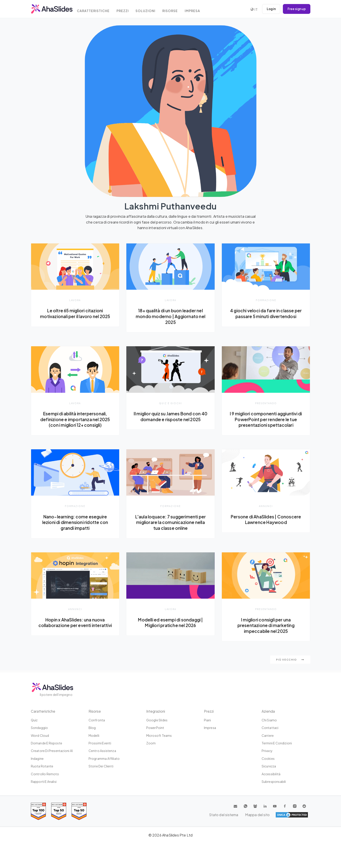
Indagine (37, 758)
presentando (266, 403)
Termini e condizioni (277, 743)
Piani (207, 720)
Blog (92, 728)
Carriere (268, 735)
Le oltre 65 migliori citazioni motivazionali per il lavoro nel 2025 (75, 316)
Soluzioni (151, 9)
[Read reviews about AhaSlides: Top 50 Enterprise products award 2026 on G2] (79, 811)
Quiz (34, 720)
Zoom (151, 743)
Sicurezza (269, 766)
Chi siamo (269, 720)
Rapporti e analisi (44, 781)
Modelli (94, 735)
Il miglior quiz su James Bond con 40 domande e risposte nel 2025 (170, 416)
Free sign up (296, 9)
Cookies (268, 758)
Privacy (267, 751)
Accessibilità (271, 774)
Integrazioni (156, 711)
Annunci (266, 506)
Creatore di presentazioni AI (52, 751)
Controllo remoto (45, 774)
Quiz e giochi (170, 403)
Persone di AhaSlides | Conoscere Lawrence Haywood (266, 520)
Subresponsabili (274, 781)
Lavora (75, 300)
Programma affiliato (104, 758)
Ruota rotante (42, 766)
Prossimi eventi (100, 743)
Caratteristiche (96, 9)
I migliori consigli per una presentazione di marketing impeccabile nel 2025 (265, 625)
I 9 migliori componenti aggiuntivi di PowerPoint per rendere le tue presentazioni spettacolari (266, 419)
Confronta (97, 720)
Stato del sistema (264, 815)
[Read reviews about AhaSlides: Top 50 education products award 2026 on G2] (58, 811)
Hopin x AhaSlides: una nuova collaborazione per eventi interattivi (75, 625)
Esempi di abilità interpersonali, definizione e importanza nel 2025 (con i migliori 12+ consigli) (75, 419)
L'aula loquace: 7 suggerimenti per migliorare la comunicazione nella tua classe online (170, 522)
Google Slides (157, 720)
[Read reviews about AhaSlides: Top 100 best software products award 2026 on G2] (38, 811)
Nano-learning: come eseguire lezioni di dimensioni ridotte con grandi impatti (75, 522)
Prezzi (127, 9)
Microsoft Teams (159, 735)
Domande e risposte (46, 743)
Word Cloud (40, 735)
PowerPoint (155, 728)
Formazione (266, 300)
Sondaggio (39, 728)
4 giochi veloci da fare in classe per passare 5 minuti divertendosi (266, 313)
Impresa (199, 9)
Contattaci (270, 728)
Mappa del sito (296, 815)
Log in (270, 9)
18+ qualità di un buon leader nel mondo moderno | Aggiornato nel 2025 (170, 316)
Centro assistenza (102, 751)
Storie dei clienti (101, 766)
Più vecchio (290, 660)
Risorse (176, 9)
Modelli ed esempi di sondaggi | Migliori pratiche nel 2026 (170, 623)
